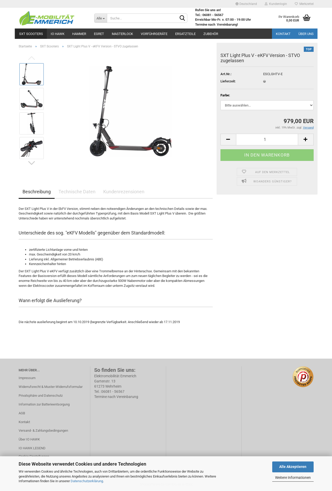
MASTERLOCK (122, 34)
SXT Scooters (31, 34)
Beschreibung (37, 191)
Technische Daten (76, 191)
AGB (22, 413)
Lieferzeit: (228, 81)
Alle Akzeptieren (292, 467)
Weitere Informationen (293, 477)
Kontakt (283, 34)
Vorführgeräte (154, 34)
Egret (99, 34)
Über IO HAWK (29, 439)
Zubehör (210, 34)
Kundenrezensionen (123, 191)
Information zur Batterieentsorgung (44, 404)
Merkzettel (304, 4)
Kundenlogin (276, 4)
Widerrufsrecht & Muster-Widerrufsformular (51, 387)
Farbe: (225, 95)
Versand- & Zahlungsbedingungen (43, 430)
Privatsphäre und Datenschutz (41, 395)
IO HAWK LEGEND (32, 448)
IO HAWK (57, 34)
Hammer (79, 34)
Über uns (306, 34)
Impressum (27, 378)
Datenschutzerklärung (87, 481)
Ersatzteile (185, 34)
